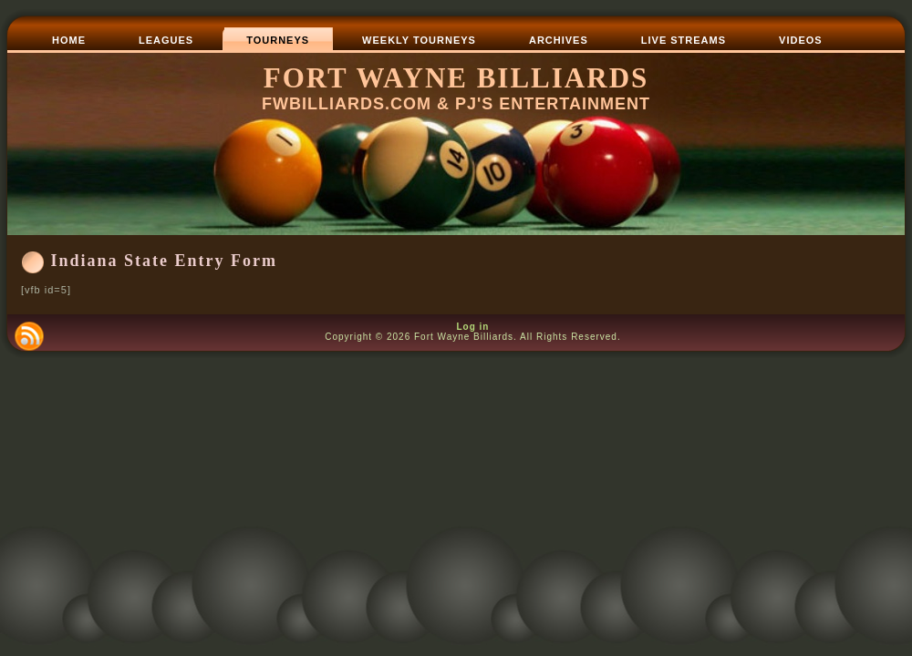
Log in (472, 327)
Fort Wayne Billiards (456, 78)
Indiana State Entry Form (164, 260)
